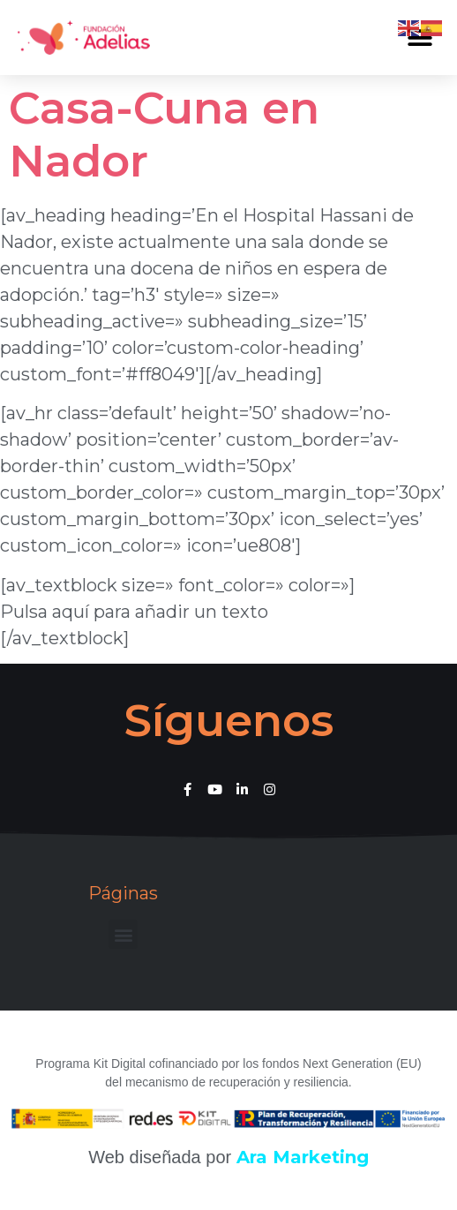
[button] (123, 934)
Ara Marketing (302, 1157)
